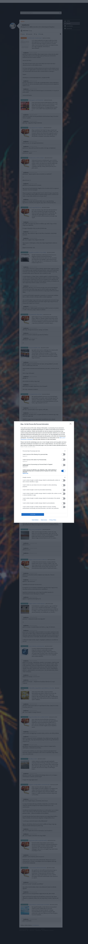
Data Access (44, 520)
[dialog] (44, 472)
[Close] (71, 424)
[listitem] (44, 451)
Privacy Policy (52, 520)
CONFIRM (33, 514)
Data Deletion (35, 520)
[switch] (63, 454)
